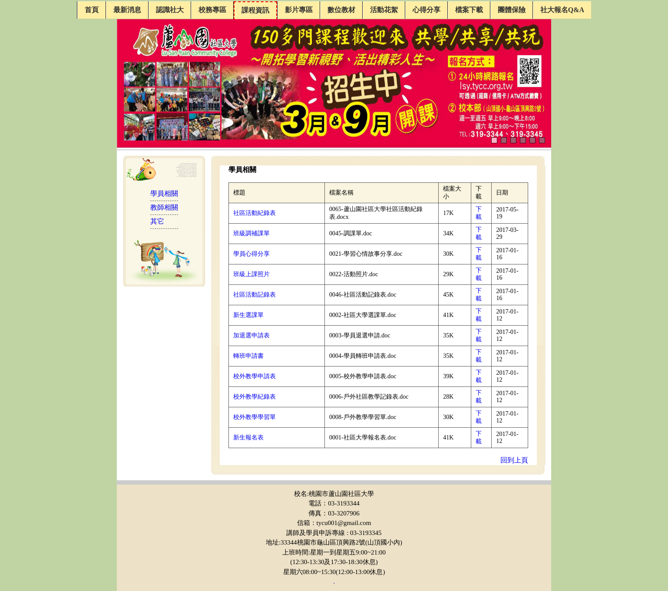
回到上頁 (514, 460)
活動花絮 (384, 9)
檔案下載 (469, 9)
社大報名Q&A (562, 9)
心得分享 (426, 9)
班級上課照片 (251, 274)
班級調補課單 (251, 233)
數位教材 (341, 9)
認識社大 (170, 9)
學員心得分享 (251, 254)
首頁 (92, 9)
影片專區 (299, 9)
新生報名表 (248, 437)
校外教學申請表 (254, 376)
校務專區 (212, 9)
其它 (157, 221)
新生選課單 (248, 315)
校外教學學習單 (254, 417)
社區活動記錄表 (254, 294)
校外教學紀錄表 (254, 396)
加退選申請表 (251, 335)
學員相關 (164, 193)
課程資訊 (255, 10)
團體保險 (512, 9)
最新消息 (127, 9)
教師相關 (164, 207)
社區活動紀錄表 (254, 213)
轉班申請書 (248, 356)
